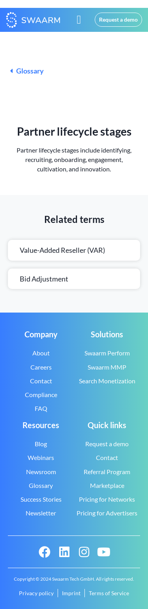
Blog (41, 443)
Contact (41, 381)
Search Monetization (107, 381)
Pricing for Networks (107, 499)
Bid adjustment (44, 278)
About (41, 353)
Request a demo (107, 443)
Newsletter (41, 513)
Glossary (27, 70)
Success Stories (41, 499)
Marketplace (107, 485)
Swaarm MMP (107, 367)
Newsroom (41, 471)
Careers (41, 367)
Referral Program (107, 471)
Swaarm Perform (107, 353)
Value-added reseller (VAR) (62, 250)
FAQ (41, 408)
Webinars (41, 457)
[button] (79, 20)
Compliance (41, 394)
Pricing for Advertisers (107, 513)
